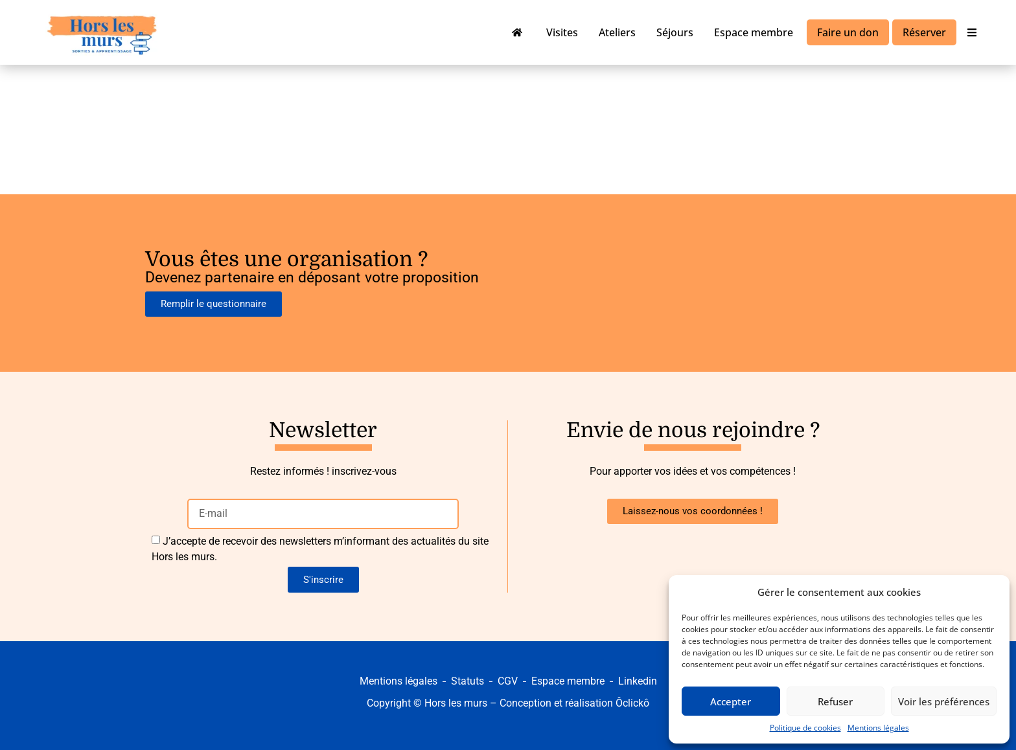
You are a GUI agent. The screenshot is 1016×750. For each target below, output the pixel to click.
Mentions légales (878, 727)
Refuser (835, 701)
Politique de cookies (805, 727)
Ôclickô (632, 703)
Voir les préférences (943, 701)
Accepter (730, 701)
